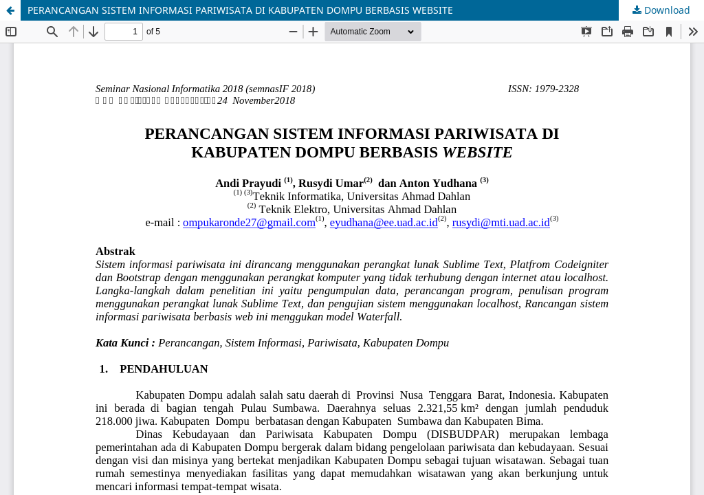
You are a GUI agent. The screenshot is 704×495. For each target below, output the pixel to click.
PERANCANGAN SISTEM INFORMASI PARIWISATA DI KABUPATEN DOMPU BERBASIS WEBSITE (240, 9)
